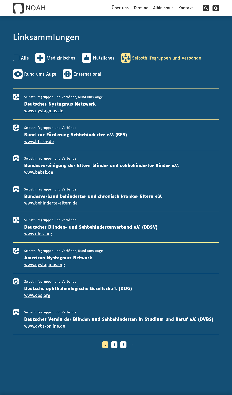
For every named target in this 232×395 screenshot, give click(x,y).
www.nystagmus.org (44, 265)
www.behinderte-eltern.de (51, 203)
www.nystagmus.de (43, 111)
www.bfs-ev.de (39, 142)
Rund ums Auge (90, 97)
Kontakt (185, 8)
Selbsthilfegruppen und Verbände (50, 97)
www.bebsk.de (38, 172)
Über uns (120, 8)
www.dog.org (37, 295)
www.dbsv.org (38, 234)
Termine (141, 8)
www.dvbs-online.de (44, 326)
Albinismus (163, 8)
